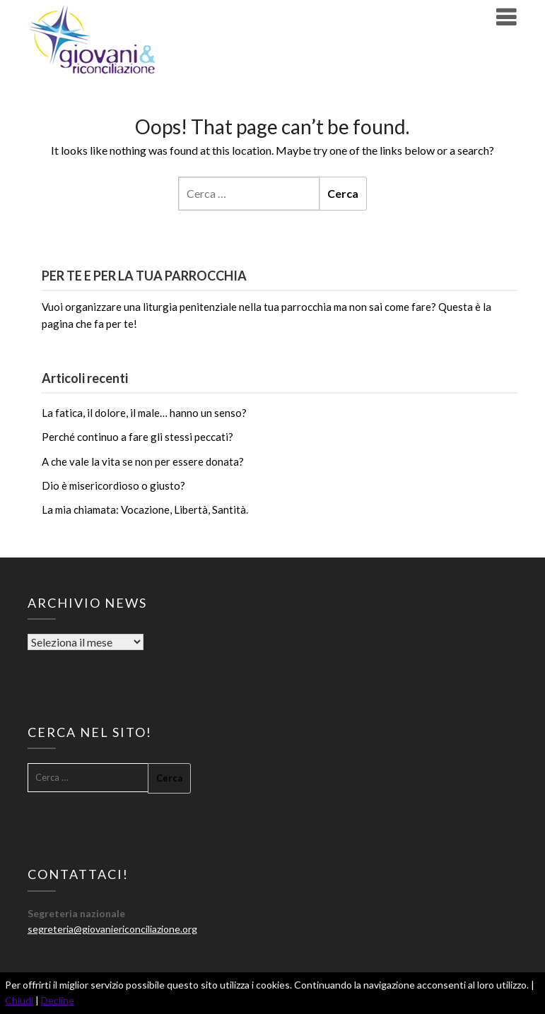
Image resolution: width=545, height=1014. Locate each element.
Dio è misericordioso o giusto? (113, 485)
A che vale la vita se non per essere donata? (143, 461)
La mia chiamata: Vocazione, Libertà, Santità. (145, 509)
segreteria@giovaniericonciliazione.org (112, 929)
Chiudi (19, 1000)
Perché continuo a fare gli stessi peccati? (137, 436)
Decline (57, 1000)
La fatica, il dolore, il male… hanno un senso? (144, 412)
